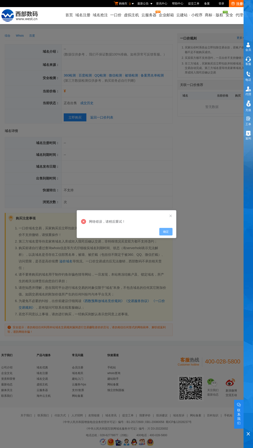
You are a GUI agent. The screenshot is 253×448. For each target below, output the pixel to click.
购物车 (124, 3)
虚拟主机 (131, 15)
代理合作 (243, 15)
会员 (248, 49)
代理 (248, 94)
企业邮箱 (166, 15)
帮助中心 (177, 3)
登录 (221, 3)
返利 (248, 138)
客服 (248, 64)
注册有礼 (240, 4)
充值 (248, 110)
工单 (248, 124)
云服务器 (149, 14)
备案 (207, 3)
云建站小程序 (189, 15)
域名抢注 (100, 15)
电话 (248, 79)
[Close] (171, 216)
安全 (229, 15)
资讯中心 (161, 3)
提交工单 (193, 3)
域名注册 (82, 15)
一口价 (116, 15)
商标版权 (214, 14)
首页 (69, 15)
